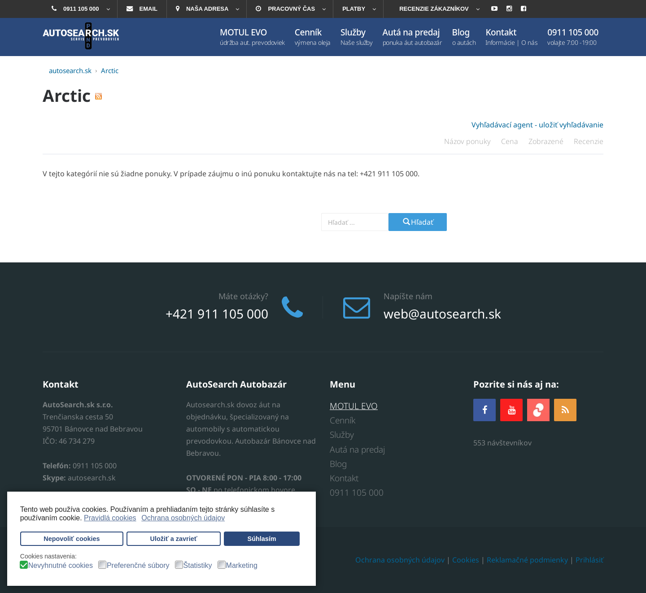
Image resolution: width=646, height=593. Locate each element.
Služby (342, 434)
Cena (510, 141)
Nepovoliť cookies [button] (72, 538)
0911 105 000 (357, 492)
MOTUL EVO (354, 406)
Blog (338, 464)
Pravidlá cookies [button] (110, 518)
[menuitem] (80, 9)
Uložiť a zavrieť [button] (173, 538)
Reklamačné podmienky (527, 560)
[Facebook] (484, 410)
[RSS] (565, 410)
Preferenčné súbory (138, 565)
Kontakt (344, 478)
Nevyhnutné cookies (60, 565)
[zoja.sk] (538, 409)
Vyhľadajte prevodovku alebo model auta (258, 222)
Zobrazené (546, 141)
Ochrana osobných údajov (400, 560)
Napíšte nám (408, 296)
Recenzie (588, 141)
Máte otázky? (243, 296)
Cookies (465, 560)
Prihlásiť (589, 560)
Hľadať (417, 222)
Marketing (242, 565)
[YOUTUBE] (511, 410)
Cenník (342, 420)
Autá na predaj (357, 449)
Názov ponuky (468, 141)
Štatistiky (197, 565)
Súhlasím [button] (262, 538)
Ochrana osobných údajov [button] (183, 518)
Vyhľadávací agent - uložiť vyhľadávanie (537, 125)
